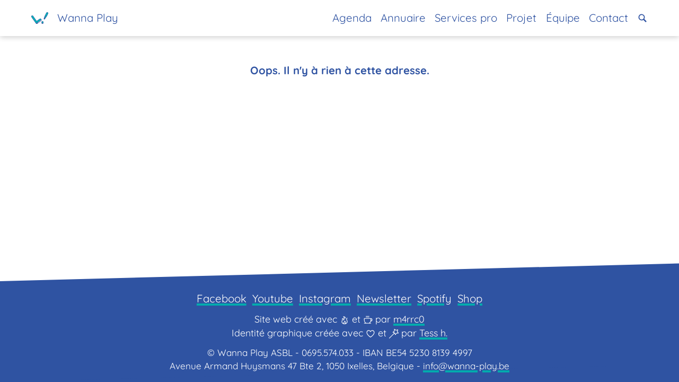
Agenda (352, 17)
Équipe (563, 17)
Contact (608, 17)
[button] (642, 18)
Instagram (325, 298)
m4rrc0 (409, 319)
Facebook (221, 298)
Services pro (466, 17)
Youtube (272, 298)
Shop (469, 298)
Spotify (434, 298)
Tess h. (433, 333)
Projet (521, 17)
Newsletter (384, 298)
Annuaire (403, 17)
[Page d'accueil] (74, 18)
